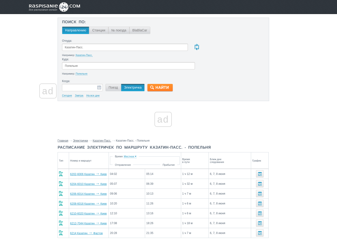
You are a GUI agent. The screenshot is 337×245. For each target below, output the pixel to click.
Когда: (80, 62)
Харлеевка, (281, 184)
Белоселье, (299, 184)
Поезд (127, 69)
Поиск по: (88, 22)
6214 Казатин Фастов (97, 215)
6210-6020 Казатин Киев (99, 195)
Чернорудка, (262, 184)
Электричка (147, 69)
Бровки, (258, 191)
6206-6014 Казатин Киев (99, 175)
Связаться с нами (169, 231)
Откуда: (81, 40)
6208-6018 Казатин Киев (99, 185)
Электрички (95, 122)
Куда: (169, 40)
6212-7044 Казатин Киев (99, 205)
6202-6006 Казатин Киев (99, 156)
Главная (78, 122)
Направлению (89, 30)
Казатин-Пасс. (117, 122)
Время (151, 138)
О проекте (191, 231)
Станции (113, 30)
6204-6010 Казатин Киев (99, 165)
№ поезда (133, 30)
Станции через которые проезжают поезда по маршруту (274, 174)
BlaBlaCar (154, 30)
